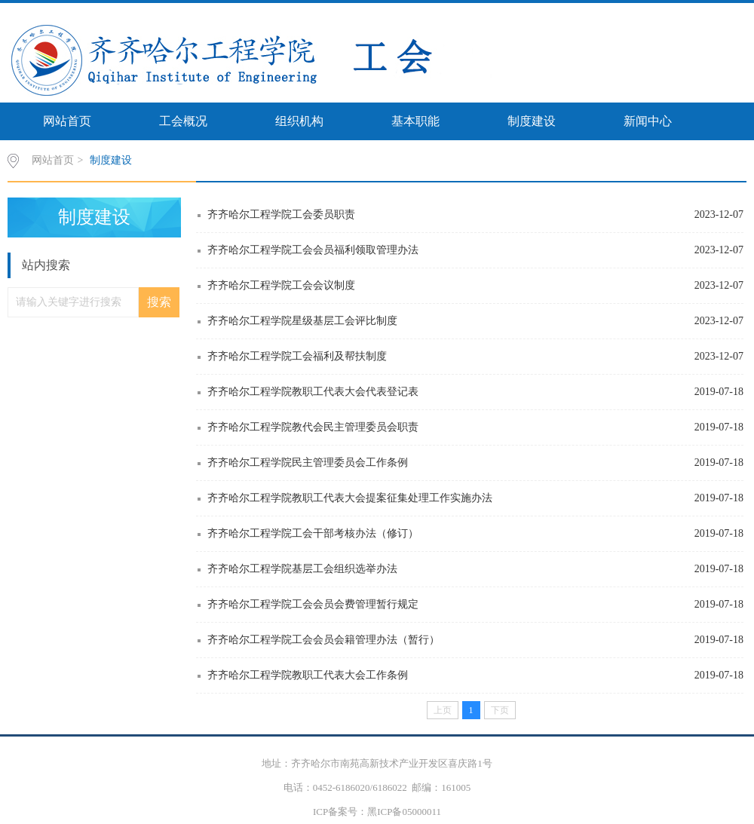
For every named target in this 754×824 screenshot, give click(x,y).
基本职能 (415, 121)
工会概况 (183, 121)
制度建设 (531, 121)
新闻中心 (648, 121)
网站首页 (67, 121)
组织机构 (299, 121)
